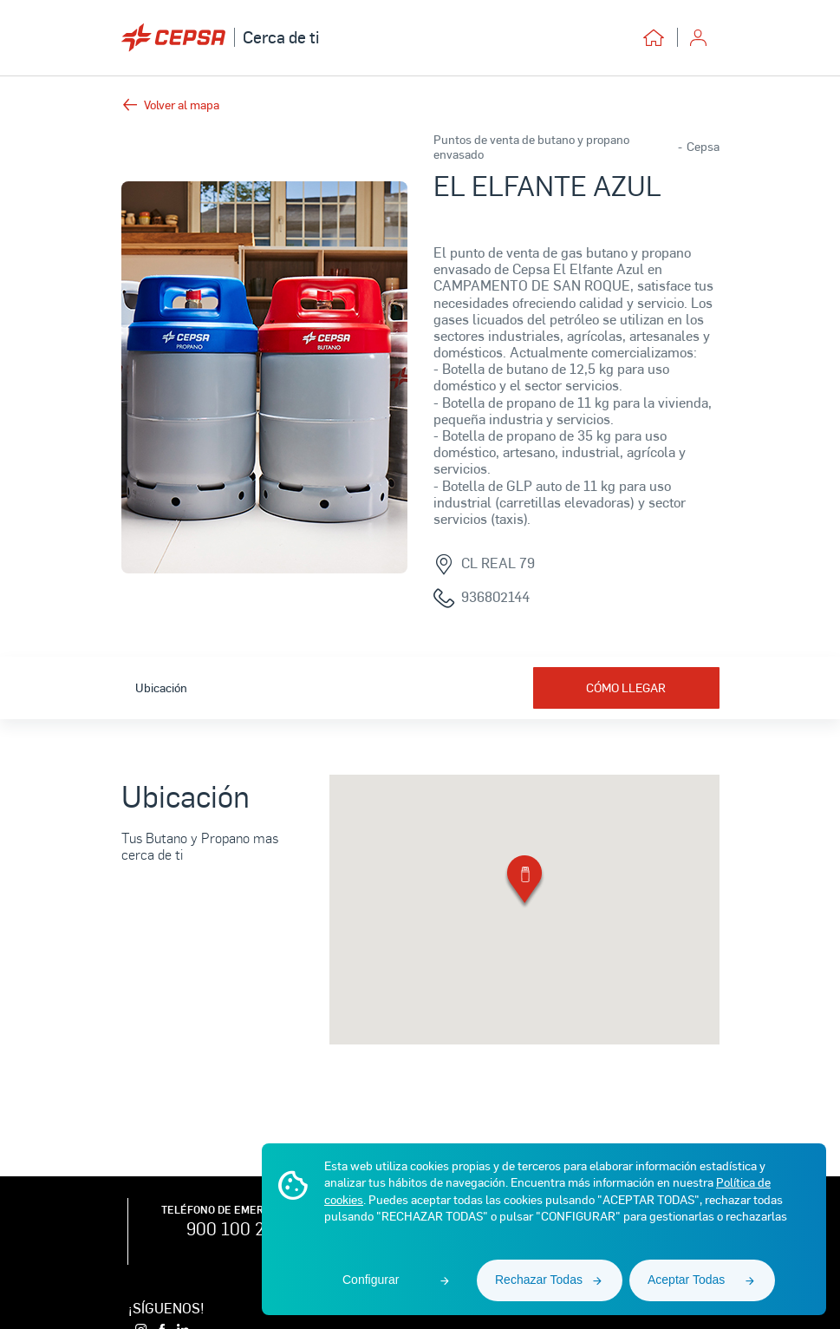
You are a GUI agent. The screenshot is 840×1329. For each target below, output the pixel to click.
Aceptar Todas (686, 1279)
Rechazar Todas (539, 1279)
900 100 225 (234, 1228)
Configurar (370, 1279)
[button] (524, 882)
